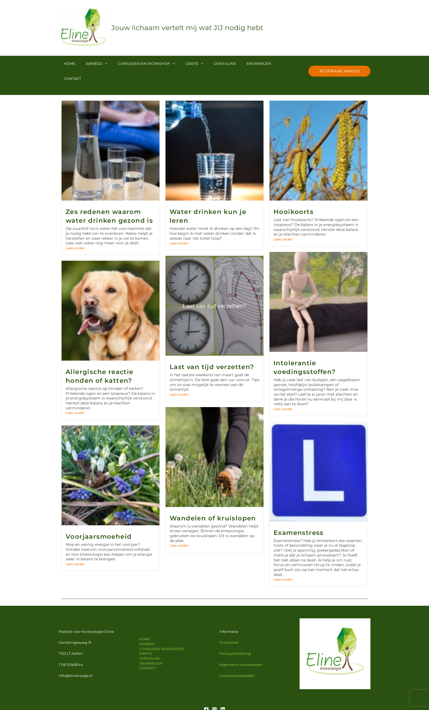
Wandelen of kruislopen (213, 503)
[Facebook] (206, 694)
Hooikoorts (294, 197)
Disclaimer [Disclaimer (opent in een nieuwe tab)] (229, 627)
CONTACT (269, 63)
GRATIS (180, 63)
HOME (68, 63)
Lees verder (75, 233)
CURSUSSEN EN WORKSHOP (136, 63)
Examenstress (299, 517)
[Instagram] (214, 694)
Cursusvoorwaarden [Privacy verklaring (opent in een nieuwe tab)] (237, 660)
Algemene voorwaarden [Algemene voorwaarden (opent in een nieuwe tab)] (241, 649)
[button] (339, 63)
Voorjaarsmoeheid (99, 521)
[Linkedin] (222, 694)
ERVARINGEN (241, 63)
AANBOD (89, 63)
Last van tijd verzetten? (212, 352)
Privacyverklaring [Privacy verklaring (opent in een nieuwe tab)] (235, 638)
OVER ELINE (210, 63)
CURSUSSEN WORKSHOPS (161, 634)
